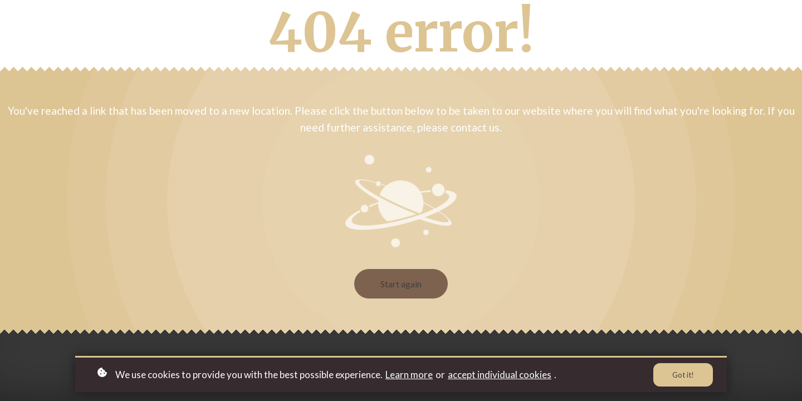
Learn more (409, 374)
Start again (401, 283)
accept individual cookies (499, 374)
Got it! (683, 374)
